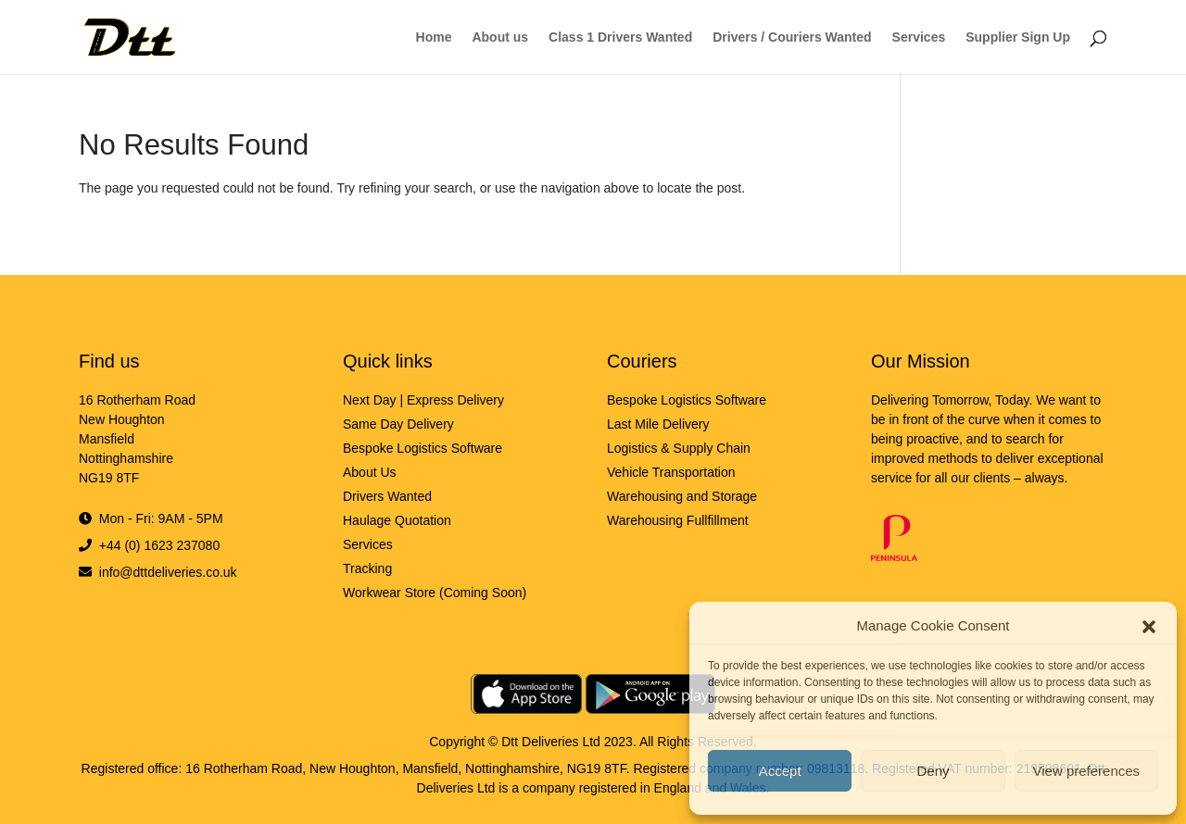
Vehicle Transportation (671, 472)
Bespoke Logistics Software (422, 448)
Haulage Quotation (397, 520)
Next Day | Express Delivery (423, 400)
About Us (370, 472)
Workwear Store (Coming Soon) (434, 592)
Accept (780, 771)
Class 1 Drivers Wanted (620, 37)
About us (500, 37)
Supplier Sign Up (1017, 37)
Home (434, 37)
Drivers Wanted (387, 496)
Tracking (367, 568)
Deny (932, 771)
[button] (1149, 626)
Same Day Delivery (398, 424)
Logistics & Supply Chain (679, 448)
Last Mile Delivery (658, 424)
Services (919, 37)
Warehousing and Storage (682, 496)
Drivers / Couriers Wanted (792, 37)
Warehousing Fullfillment (678, 520)
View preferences (1087, 771)
